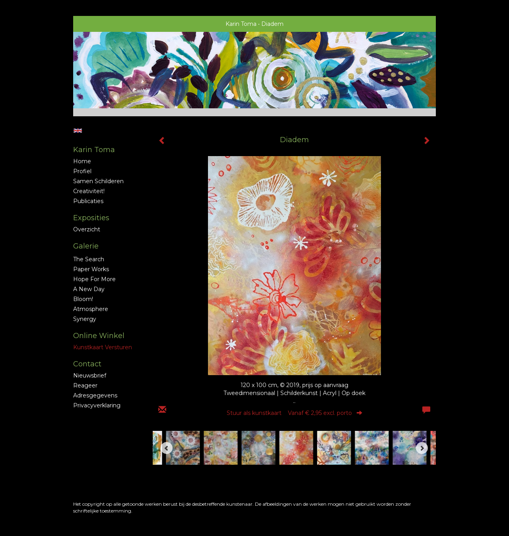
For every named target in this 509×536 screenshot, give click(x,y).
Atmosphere (90, 309)
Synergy (84, 319)
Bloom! (83, 299)
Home (82, 161)
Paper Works (91, 269)
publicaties (88, 201)
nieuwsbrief (89, 375)
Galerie (86, 246)
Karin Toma (240, 23)
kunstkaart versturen (102, 347)
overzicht (86, 229)
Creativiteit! (89, 191)
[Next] (422, 448)
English (77, 130)
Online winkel (98, 335)
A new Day (89, 289)
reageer (85, 385)
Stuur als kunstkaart (294, 413)
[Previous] (167, 448)
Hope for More (94, 279)
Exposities (91, 217)
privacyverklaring (96, 405)
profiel (82, 171)
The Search (88, 259)
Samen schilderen (98, 181)
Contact (87, 364)
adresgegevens (95, 395)
